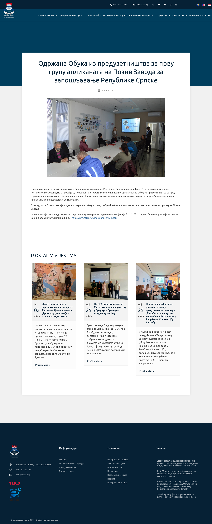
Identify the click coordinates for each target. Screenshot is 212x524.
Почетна (41, 15)
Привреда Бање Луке (72, 15)
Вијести (176, 15)
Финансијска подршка (142, 15)
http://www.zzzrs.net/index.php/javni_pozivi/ (95, 218)
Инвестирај (94, 15)
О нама (52, 15)
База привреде (193, 15)
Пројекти (164, 15)
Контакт (206, 15)
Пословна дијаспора (115, 15)
